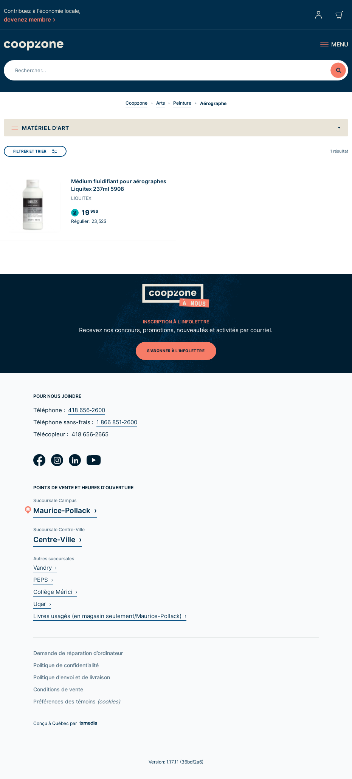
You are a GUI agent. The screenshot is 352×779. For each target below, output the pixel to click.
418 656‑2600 (86, 410)
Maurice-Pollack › (65, 510)
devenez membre (29, 19)
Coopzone (136, 103)
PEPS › (43, 580)
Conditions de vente (58, 689)
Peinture (182, 103)
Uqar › (42, 604)
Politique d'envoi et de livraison (71, 677)
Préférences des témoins (76, 701)
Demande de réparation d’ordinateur (78, 653)
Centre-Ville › (57, 539)
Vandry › (45, 568)
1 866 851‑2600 (116, 422)
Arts (160, 103)
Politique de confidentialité (66, 665)
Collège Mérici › (55, 592)
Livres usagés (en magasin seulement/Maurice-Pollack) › (109, 616)
